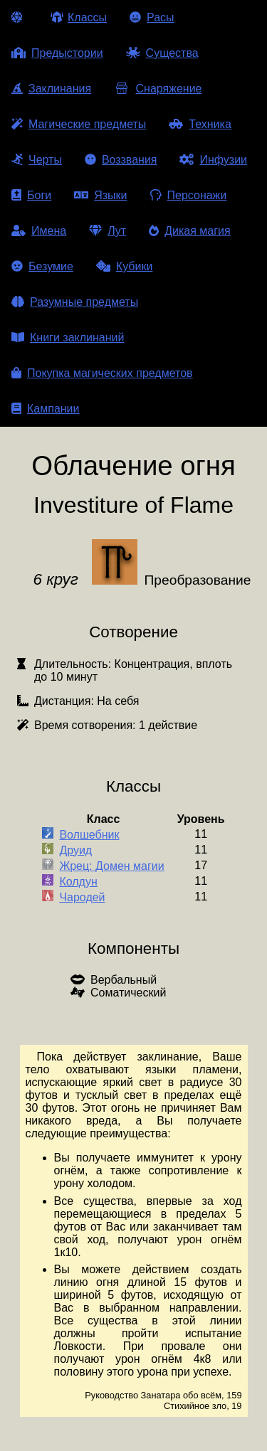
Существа (162, 53)
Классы (79, 17)
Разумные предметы (74, 302)
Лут (107, 231)
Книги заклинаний (67, 337)
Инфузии (213, 160)
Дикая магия (189, 231)
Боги (31, 195)
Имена (38, 231)
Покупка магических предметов (102, 373)
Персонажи (188, 195)
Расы (152, 17)
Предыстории (57, 53)
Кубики (124, 266)
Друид (75, 850)
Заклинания (51, 89)
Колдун (78, 882)
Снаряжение (157, 89)
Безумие (42, 266)
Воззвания (121, 160)
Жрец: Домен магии (111, 866)
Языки (100, 195)
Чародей (82, 897)
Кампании (45, 409)
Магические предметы (78, 124)
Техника (200, 124)
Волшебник (89, 835)
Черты (36, 160)
